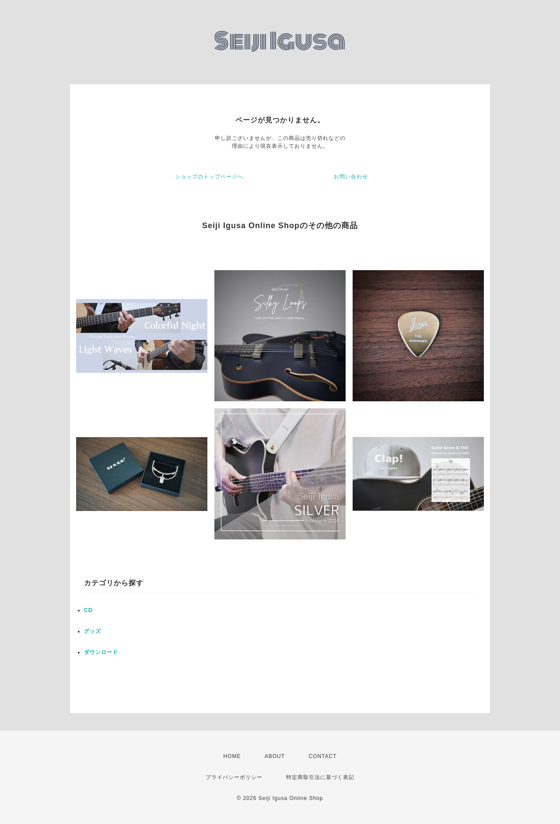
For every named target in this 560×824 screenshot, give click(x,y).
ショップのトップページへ (209, 177)
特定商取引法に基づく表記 (320, 777)
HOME (232, 756)
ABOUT (275, 756)
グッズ (92, 631)
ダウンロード (101, 652)
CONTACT (322, 756)
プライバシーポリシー (234, 777)
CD (88, 610)
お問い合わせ (351, 177)
